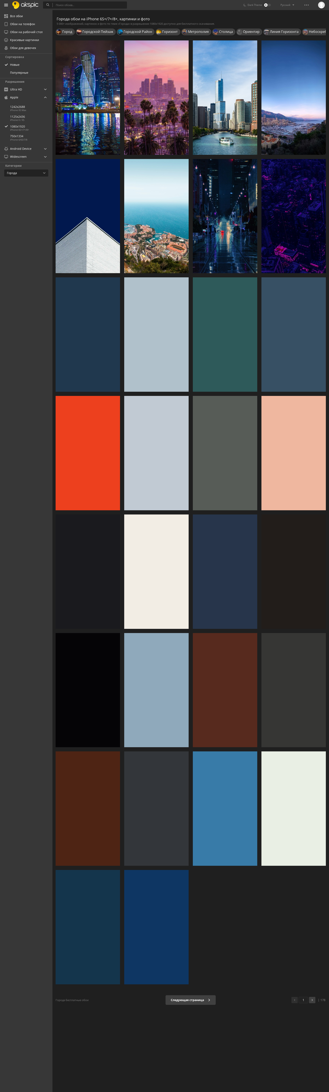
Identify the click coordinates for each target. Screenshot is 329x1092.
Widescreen (15, 157)
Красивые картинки (21, 40)
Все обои (13, 16)
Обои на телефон (19, 24)
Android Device (17, 149)
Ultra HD (13, 89)
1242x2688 (17, 106)
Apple (11, 97)
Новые (15, 65)
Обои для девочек (20, 48)
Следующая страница (190, 1000)
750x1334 (16, 136)
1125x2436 (17, 116)
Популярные (19, 73)
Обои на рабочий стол (23, 32)
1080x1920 (31, 126)
